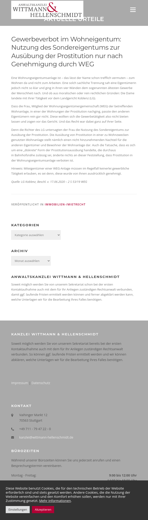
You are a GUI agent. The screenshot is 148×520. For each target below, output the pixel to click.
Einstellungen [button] (17, 509)
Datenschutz (41, 383)
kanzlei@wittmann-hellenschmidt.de (46, 437)
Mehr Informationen (55, 500)
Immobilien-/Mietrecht (65, 204)
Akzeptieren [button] (43, 509)
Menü (133, 10)
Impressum (19, 383)
